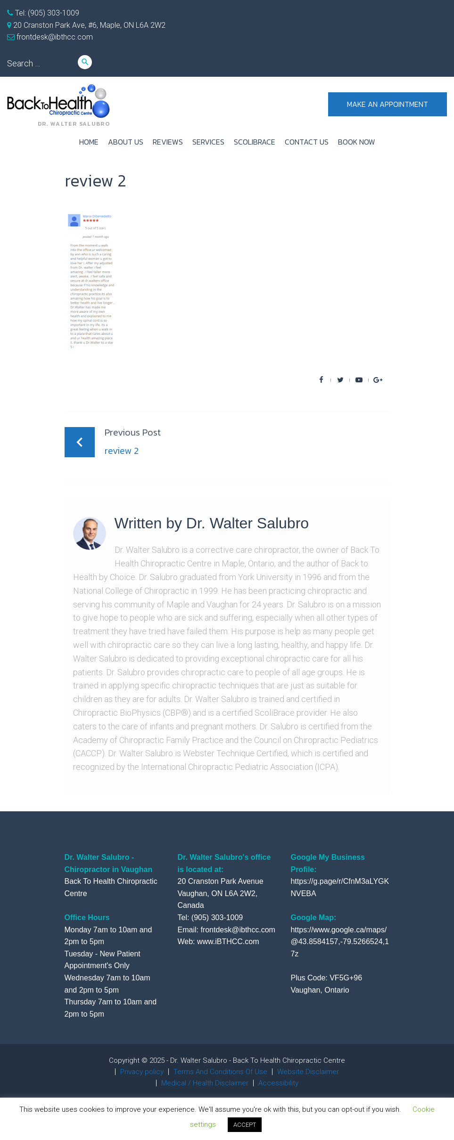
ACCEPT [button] (244, 1124)
